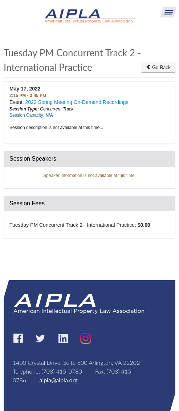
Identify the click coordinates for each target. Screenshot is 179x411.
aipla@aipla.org (58, 379)
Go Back (158, 67)
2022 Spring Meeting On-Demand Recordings (77, 102)
